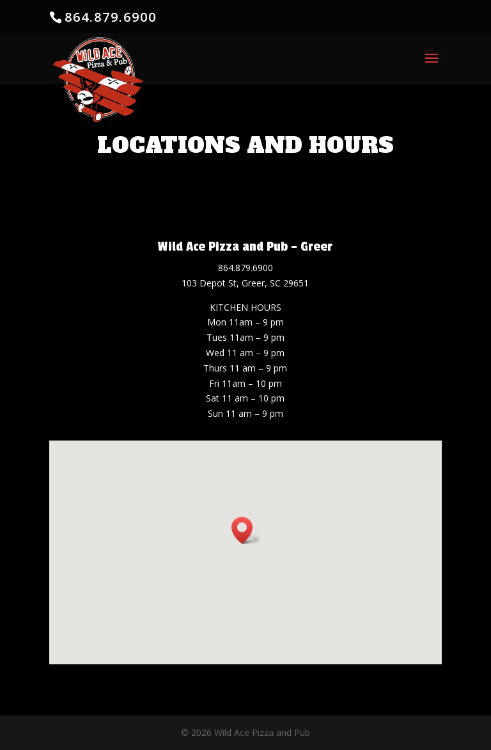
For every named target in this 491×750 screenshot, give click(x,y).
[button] (246, 530)
